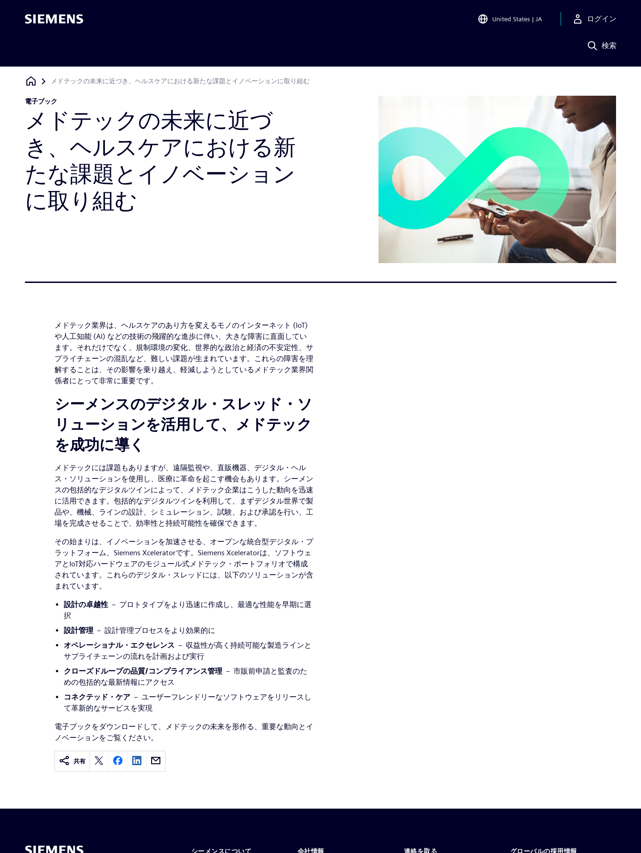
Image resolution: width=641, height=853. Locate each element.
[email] (156, 761)
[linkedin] (137, 761)
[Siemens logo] (54, 20)
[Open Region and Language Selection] (510, 20)
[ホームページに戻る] (31, 81)
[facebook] (118, 761)
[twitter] (99, 761)
